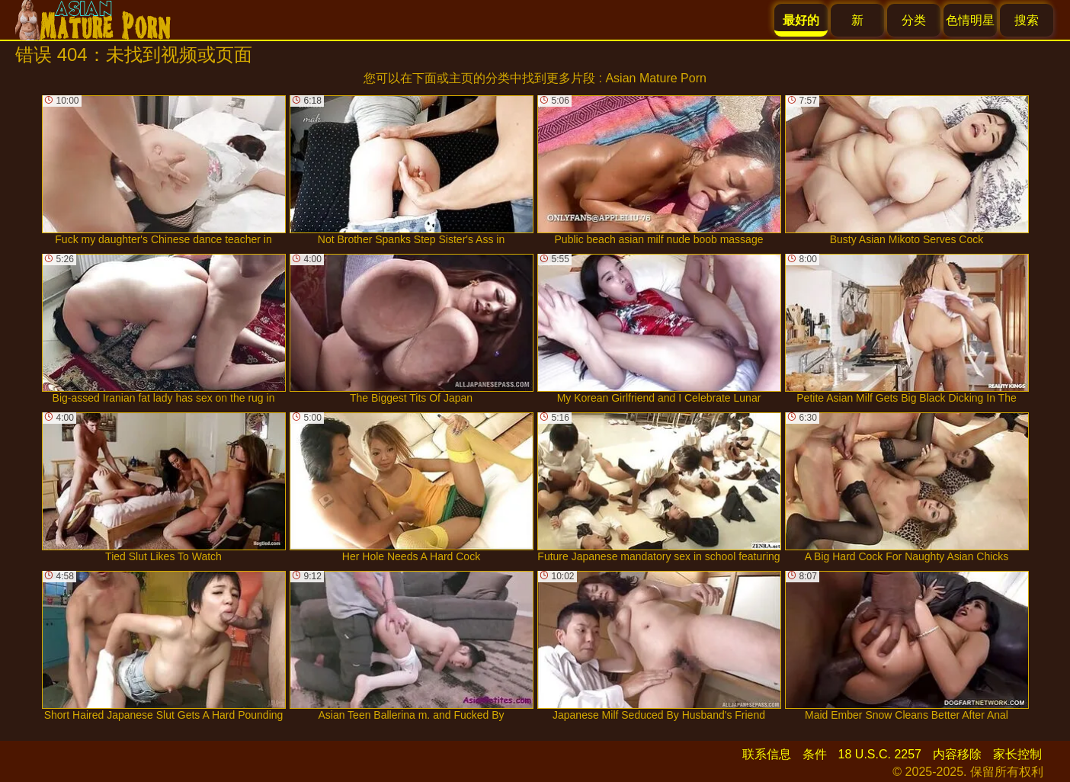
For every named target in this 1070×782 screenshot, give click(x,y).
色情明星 (970, 20)
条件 (814, 754)
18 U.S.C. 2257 (879, 754)
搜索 (1026, 20)
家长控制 (1017, 754)
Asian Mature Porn (655, 78)
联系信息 (766, 754)
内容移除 (957, 754)
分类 (914, 20)
